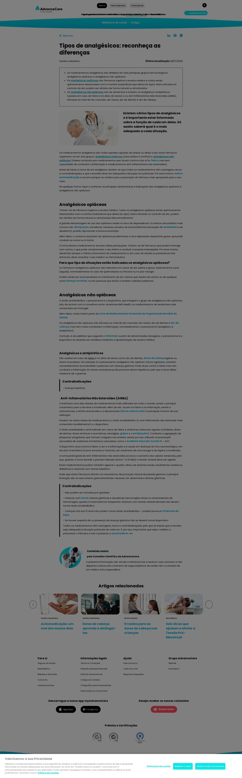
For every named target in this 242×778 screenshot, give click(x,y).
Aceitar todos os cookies (210, 767)
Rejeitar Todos (183, 767)
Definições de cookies (159, 767)
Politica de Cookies (48, 773)
